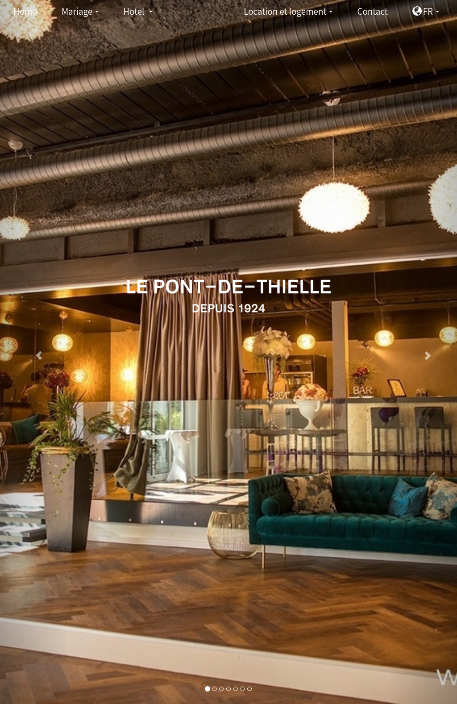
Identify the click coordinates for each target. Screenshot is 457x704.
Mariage (83, 13)
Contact (372, 11)
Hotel (140, 13)
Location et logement (290, 13)
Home (25, 11)
